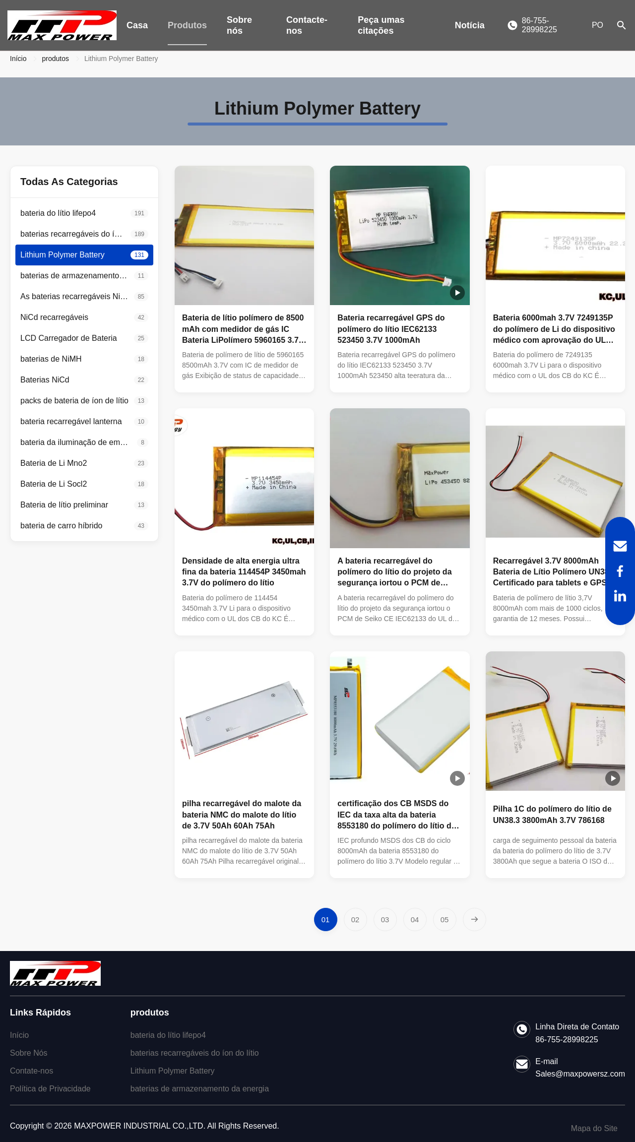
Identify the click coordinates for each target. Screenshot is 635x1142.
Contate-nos (31, 1071)
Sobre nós (239, 25)
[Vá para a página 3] (385, 919)
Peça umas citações (381, 25)
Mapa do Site (594, 1128)
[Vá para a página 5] (444, 919)
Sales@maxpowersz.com (580, 1074)
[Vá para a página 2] (355, 919)
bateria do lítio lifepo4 (168, 1035)
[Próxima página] (474, 919)
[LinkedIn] (620, 596)
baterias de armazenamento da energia (199, 1088)
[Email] (620, 546)
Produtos (187, 25)
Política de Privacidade (50, 1088)
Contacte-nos (306, 25)
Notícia (470, 25)
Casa (137, 25)
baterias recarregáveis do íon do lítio (194, 1053)
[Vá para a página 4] (415, 919)
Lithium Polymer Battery (172, 1071)
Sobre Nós (29, 1053)
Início (18, 59)
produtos (55, 59)
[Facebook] (620, 571)
